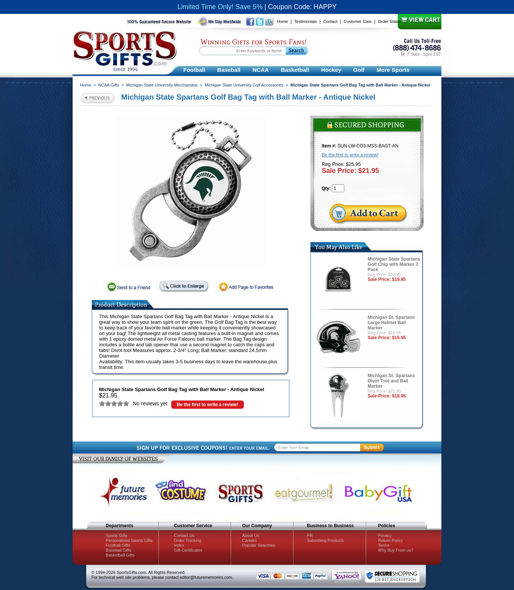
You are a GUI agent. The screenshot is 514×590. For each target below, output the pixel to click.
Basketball (295, 70)
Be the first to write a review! (207, 404)
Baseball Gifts (118, 550)
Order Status (389, 21)
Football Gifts (118, 545)
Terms (383, 545)
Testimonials (305, 21)
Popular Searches (258, 545)
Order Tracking (187, 540)
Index (179, 545)
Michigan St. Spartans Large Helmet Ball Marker (391, 323)
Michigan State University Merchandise (162, 85)
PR (310, 535)
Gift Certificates (188, 550)
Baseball (228, 70)
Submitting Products (325, 540)
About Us (250, 535)
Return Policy (390, 540)
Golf (359, 70)
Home (282, 21)
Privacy (385, 535)
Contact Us (184, 535)
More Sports (393, 70)
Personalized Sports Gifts (129, 540)
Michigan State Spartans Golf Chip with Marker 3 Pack (394, 264)
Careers (249, 540)
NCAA (260, 70)
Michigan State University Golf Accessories (244, 85)
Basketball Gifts (120, 555)
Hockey (331, 70)
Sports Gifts (116, 535)
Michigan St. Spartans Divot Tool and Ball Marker (391, 381)
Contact (330, 21)
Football (194, 70)
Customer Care (358, 21)
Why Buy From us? (396, 550)
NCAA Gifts (108, 85)
